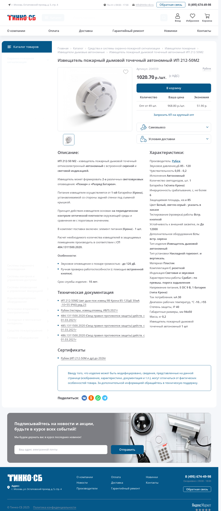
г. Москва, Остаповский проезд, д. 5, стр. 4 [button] (32, 5)
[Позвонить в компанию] (199, 4)
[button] (171, 4)
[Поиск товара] (164, 17)
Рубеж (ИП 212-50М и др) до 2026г (83, 358)
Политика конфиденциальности (54, 507)
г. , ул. (37, 487)
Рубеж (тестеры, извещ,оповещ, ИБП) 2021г (89, 310)
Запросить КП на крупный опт (174, 114)
